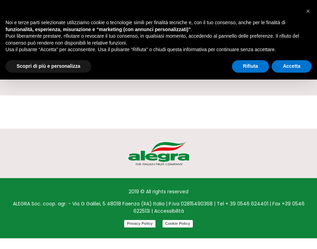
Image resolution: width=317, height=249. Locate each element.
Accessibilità (169, 211)
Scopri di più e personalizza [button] (48, 66)
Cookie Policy (177, 223)
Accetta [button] (291, 66)
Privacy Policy (140, 223)
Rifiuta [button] (250, 66)
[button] (308, 11)
